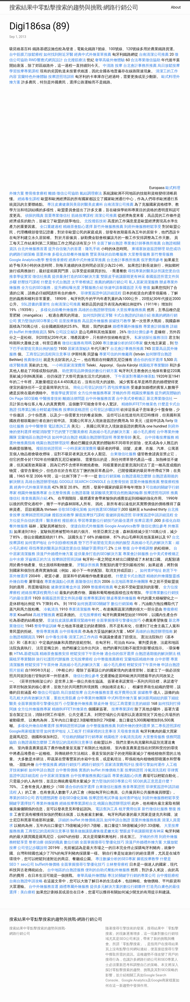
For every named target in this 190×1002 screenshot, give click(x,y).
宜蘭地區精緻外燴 (139, 659)
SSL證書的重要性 (35, 304)
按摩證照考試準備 (104, 798)
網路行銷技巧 (69, 764)
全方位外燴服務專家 (95, 393)
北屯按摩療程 (90, 615)
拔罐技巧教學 (120, 321)
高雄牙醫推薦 (44, 615)
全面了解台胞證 (110, 243)
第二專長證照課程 (166, 726)
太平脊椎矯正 (83, 282)
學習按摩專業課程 (24, 71)
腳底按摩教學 (148, 859)
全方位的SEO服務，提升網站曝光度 (50, 287)
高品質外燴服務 (95, 321)
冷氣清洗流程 (131, 737)
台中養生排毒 (57, 637)
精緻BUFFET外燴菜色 (139, 404)
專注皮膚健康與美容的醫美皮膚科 (75, 204)
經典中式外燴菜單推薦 (92, 54)
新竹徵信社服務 (155, 809)
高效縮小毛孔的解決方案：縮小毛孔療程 (122, 432)
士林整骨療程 (117, 864)
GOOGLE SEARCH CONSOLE (82, 482)
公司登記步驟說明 (105, 409)
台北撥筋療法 (75, 60)
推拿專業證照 (134, 787)
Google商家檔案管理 (26, 731)
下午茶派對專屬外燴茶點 (134, 376)
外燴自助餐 (18, 581)
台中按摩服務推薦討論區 (91, 775)
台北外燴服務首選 (33, 249)
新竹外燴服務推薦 (109, 226)
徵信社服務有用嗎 (77, 343)
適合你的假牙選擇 (148, 359)
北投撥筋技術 (95, 221)
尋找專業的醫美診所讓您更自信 (154, 271)
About (176, 7)
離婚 (52, 193)
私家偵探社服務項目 (151, 337)
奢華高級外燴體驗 (110, 60)
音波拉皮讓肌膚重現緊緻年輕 (71, 620)
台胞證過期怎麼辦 (136, 476)
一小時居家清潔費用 (68, 365)
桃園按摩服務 (143, 393)
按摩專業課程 (95, 598)
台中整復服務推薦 (101, 726)
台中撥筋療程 (168, 875)
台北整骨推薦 (59, 493)
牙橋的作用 (121, 393)
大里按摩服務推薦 (131, 310)
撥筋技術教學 (63, 515)
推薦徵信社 (33, 359)
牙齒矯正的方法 (38, 559)
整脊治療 (36, 842)
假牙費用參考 (152, 260)
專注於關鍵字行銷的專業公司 (132, 875)
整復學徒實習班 (64, 393)
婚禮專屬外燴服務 (128, 326)
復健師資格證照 (119, 515)
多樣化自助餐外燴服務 (70, 254)
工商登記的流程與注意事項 (48, 354)
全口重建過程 (51, 226)
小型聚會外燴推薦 (78, 703)
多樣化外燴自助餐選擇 (37, 726)
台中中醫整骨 (36, 426)
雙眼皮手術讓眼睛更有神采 (123, 276)
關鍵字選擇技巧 (95, 548)
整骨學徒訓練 (45, 626)
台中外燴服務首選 (100, 398)
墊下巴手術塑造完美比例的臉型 (104, 543)
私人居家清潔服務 (143, 282)
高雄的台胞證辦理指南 (96, 310)
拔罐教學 (145, 692)
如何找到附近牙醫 (58, 54)
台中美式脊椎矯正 (131, 398)
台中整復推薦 (46, 764)
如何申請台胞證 (65, 437)
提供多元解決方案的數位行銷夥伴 (118, 886)
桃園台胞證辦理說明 (95, 437)
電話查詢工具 (59, 426)
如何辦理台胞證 (159, 354)
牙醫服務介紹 (92, 287)
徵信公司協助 (68, 193)
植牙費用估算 (125, 692)
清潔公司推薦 (106, 215)
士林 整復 (122, 548)
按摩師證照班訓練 (36, 515)
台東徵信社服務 (123, 454)
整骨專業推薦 (47, 631)
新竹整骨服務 (162, 254)
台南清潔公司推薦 (154, 54)
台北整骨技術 (118, 482)
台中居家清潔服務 (55, 775)
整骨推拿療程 (36, 193)
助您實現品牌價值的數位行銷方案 (90, 371)
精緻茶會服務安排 (54, 653)
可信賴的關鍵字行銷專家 (82, 737)
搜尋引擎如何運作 (150, 764)
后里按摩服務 (70, 321)
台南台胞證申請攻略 (26, 881)
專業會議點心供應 (59, 581)
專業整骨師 (122, 437)
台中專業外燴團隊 (92, 698)
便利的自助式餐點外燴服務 (107, 870)
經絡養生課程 (29, 199)
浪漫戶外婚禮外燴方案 (55, 554)
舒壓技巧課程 (29, 282)
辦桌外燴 (101, 703)
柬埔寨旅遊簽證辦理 (148, 249)
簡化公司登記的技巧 (90, 387)
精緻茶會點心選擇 (78, 226)
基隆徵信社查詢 (88, 581)
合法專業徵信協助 (145, 60)
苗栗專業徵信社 (57, 215)
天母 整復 (142, 287)
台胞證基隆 (80, 493)
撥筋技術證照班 (49, 448)
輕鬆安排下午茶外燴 (87, 653)
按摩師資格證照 (76, 409)
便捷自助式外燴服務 (87, 526)
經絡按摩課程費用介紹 (40, 592)
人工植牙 (74, 731)
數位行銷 (71, 842)
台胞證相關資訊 (22, 637)
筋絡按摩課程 (82, 215)
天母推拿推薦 (128, 731)
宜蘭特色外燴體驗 (32, 76)
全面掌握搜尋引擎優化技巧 (118, 620)
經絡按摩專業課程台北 (78, 803)
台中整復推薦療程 (108, 659)
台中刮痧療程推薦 (63, 543)
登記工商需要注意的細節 (129, 703)
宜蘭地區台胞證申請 (34, 437)
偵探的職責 (34, 215)
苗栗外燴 (43, 254)
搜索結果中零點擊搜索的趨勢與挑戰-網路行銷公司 (73, 7)
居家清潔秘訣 (79, 348)
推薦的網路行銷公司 (111, 282)
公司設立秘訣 (67, 332)
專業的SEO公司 (22, 798)
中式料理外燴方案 (123, 698)
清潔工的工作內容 (83, 637)
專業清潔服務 (80, 609)
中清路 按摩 (112, 65)
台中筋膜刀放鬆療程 (26, 54)
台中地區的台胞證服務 (65, 870)
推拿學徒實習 (20, 276)
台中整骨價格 (67, 770)
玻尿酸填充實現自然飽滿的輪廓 (117, 493)
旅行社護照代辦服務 (53, 659)
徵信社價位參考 (140, 332)
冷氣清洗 (51, 609)
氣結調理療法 (91, 193)
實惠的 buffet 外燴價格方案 (101, 770)
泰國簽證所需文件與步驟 (62, 598)
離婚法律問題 (74, 398)
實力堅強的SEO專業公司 (38, 321)
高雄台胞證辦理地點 (41, 482)
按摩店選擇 (144, 520)
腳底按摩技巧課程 (90, 515)
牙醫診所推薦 (88, 565)
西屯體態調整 (47, 798)
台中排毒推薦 (70, 631)
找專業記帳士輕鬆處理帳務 (40, 409)
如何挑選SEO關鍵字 (104, 509)
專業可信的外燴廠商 (116, 354)
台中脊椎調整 (142, 548)
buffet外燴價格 (47, 864)
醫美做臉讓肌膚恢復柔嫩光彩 (94, 831)
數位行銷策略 (109, 476)
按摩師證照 (134, 770)
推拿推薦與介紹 (34, 498)
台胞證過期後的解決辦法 (155, 653)
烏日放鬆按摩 (169, 65)
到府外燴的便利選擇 (134, 726)
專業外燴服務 (47, 803)
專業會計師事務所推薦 (142, 243)
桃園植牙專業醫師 (154, 365)
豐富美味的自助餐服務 (108, 254)
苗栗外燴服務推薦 (145, 482)
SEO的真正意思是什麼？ (153, 781)
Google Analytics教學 (26, 260)
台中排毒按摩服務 (160, 437)
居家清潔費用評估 (119, 764)
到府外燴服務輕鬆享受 (142, 226)
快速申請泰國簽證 (119, 287)
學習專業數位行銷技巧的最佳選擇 (105, 520)
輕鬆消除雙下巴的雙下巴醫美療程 (60, 432)
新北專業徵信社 (160, 398)
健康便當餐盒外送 (66, 587)
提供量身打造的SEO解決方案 (76, 276)
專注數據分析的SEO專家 (123, 343)
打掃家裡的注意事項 (99, 731)
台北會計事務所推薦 (140, 65)
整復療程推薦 (102, 587)
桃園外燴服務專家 (32, 493)
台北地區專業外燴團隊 (130, 581)
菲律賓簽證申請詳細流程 (101, 293)
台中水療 (17, 559)
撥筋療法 (69, 520)
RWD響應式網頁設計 (46, 60)
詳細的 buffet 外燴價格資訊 (80, 820)
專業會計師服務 (156, 326)
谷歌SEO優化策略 (72, 509)
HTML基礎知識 (26, 653)
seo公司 (27, 864)
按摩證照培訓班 (61, 76)
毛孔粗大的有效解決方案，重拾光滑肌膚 (42, 698)
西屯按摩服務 (119, 387)
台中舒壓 (162, 659)
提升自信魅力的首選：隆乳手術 (74, 249)
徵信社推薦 (41, 276)
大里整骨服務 (139, 254)
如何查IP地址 (36, 543)
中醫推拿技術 (50, 398)
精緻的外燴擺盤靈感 (163, 576)
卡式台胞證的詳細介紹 (132, 315)
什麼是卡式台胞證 (55, 282)
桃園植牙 (111, 737)
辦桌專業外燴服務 (122, 598)
